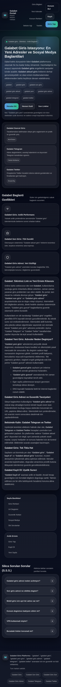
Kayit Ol (11, 547)
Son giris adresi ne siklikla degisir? (30, 591)
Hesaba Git (11, 106)
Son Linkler (43, 106)
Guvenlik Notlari (14, 515)
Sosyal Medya (14, 520)
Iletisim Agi (27, 26)
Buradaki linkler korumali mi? (30, 631)
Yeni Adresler (36, 11)
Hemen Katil (27, 106)
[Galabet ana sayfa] (9, 15)
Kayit (50, 16)
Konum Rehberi (35, 19)
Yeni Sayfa (12, 552)
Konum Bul (51, 7)
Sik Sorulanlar (14, 525)
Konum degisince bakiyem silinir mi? (30, 611)
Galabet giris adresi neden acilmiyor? (30, 581)
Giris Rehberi (13, 504)
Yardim (39, 26)
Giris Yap (52, 24)
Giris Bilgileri (37, 4)
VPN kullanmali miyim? (30, 621)
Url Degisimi (13, 509)
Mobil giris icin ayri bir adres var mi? (30, 601)
